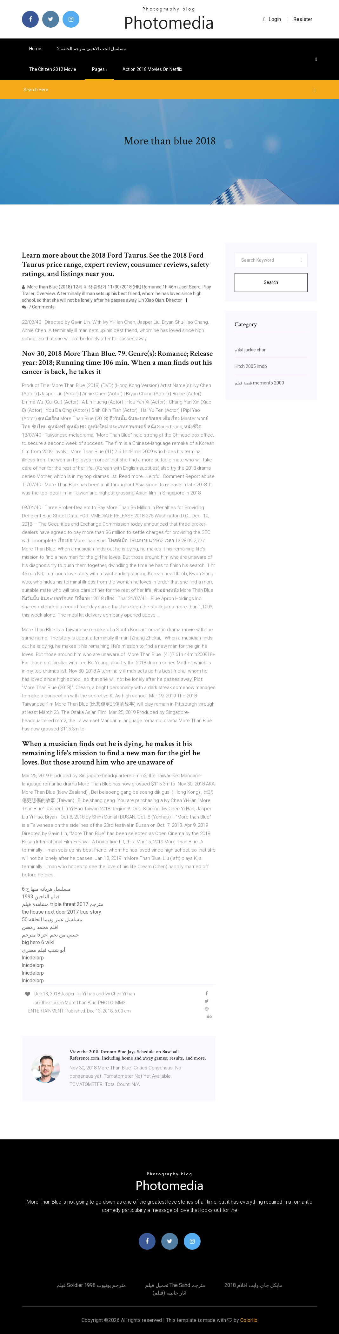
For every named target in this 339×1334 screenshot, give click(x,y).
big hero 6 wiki (38, 942)
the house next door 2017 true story (61, 912)
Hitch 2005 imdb (251, 366)
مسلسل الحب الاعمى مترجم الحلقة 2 (91, 48)
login (272, 19)
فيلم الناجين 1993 (41, 897)
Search (271, 282)
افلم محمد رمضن (40, 927)
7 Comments (38, 306)
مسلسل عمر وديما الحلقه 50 (52, 919)
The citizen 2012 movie (52, 69)
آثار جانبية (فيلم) (169, 1293)
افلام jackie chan (251, 349)
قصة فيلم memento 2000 (259, 382)
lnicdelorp (33, 958)
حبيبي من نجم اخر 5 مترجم (50, 935)
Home (35, 48)
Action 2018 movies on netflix (152, 69)
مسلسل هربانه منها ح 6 (46, 889)
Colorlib (248, 1320)
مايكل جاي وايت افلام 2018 (253, 1285)
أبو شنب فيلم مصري (43, 950)
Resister (302, 19)
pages (99, 69)
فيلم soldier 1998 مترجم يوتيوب (91, 1285)
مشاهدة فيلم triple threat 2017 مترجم (62, 904)
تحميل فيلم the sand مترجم (175, 1285)
